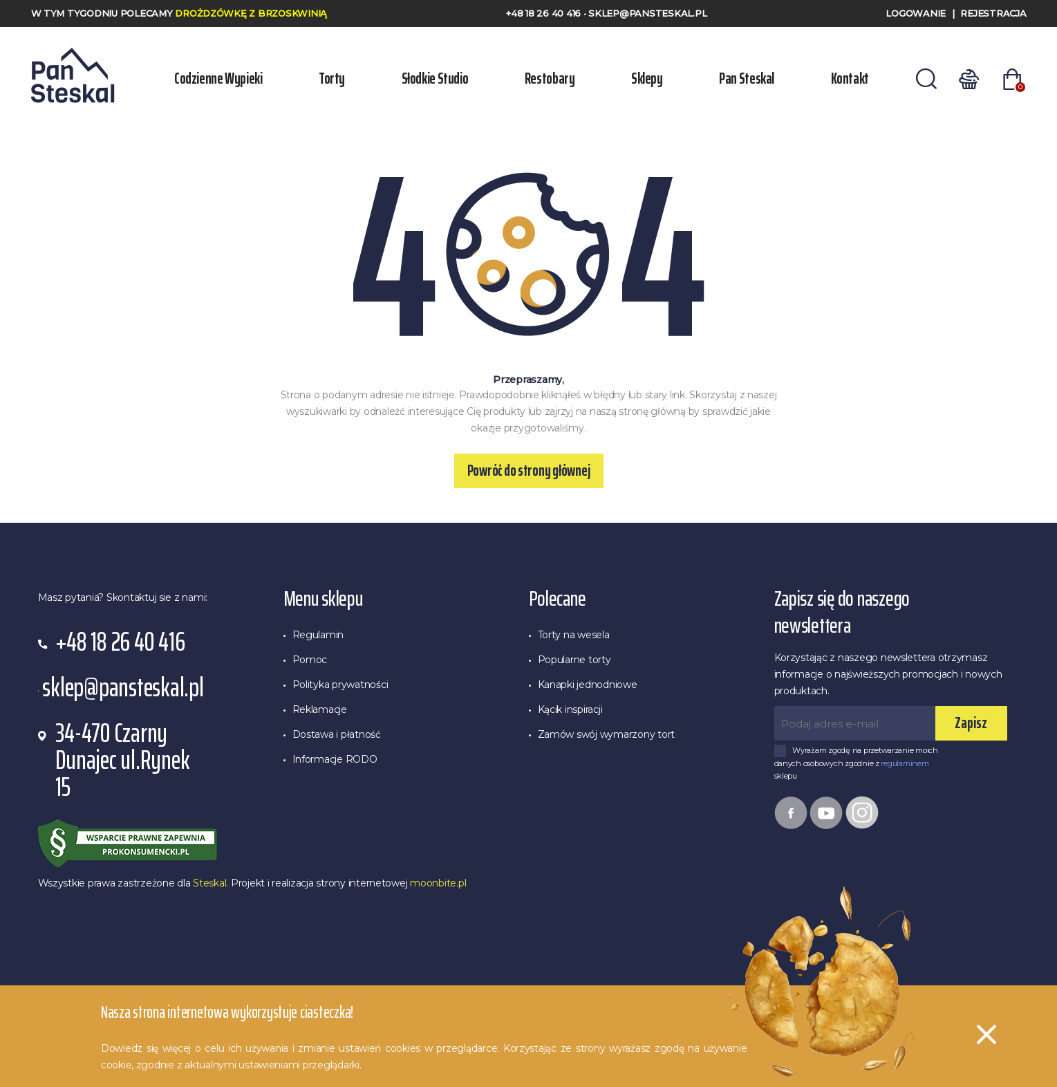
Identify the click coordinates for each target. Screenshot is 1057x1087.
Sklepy (647, 78)
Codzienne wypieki (218, 78)
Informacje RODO (334, 759)
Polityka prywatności (340, 684)
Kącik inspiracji (570, 709)
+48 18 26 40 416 (544, 13)
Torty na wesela (574, 635)
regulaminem (904, 763)
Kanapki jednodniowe (587, 684)
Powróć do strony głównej (528, 470)
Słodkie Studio (435, 78)
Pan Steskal (746, 78)
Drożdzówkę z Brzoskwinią (251, 13)
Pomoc (310, 659)
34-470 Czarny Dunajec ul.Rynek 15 (122, 760)
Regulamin (318, 635)
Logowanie (916, 13)
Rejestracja (993, 13)
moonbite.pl (438, 883)
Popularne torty (574, 659)
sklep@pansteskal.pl (647, 13)
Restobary (550, 78)
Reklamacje (319, 709)
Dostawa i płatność (336, 734)
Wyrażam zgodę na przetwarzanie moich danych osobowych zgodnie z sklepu (856, 763)
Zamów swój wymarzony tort (606, 734)
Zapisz (971, 723)
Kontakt (850, 78)
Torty (332, 78)
